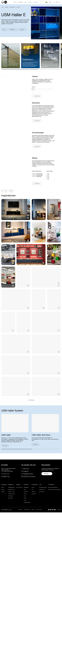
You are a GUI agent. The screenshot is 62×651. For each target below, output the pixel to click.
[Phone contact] (54, 2)
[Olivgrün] (35, 91)
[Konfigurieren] (59, 285)
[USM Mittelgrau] (38, 89)
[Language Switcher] (57, 2)
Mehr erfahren (5, 445)
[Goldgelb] (45, 89)
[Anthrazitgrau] (40, 89)
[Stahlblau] (54, 89)
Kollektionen (21, 2)
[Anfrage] (28, 218)
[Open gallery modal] (15, 209)
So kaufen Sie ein (36, 2)
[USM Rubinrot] (49, 89)
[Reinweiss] (33, 89)
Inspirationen (15, 2)
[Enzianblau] (52, 89)
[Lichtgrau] (35, 89)
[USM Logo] (4, 2)
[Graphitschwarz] (42, 89)
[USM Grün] (33, 91)
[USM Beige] (38, 91)
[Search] (59, 2)
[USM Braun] (40, 91)
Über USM (30, 2)
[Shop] (28, 215)
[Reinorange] (47, 89)
